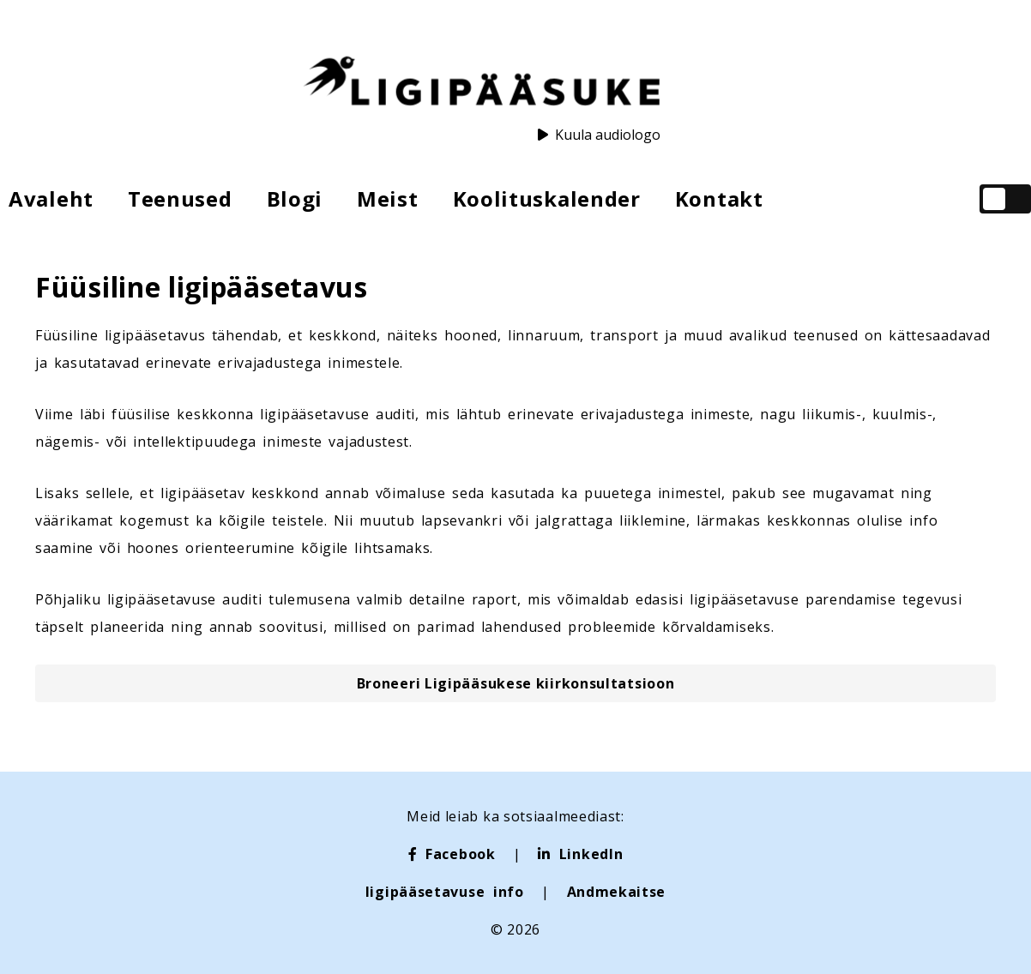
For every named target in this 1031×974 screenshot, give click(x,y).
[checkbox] (1005, 198)
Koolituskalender (547, 198)
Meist (388, 198)
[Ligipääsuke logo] (481, 83)
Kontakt (719, 198)
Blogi (295, 198)
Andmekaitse (616, 891)
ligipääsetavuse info (444, 891)
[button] (515, 683)
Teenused (180, 198)
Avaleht (51, 198)
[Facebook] (452, 854)
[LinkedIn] (580, 854)
